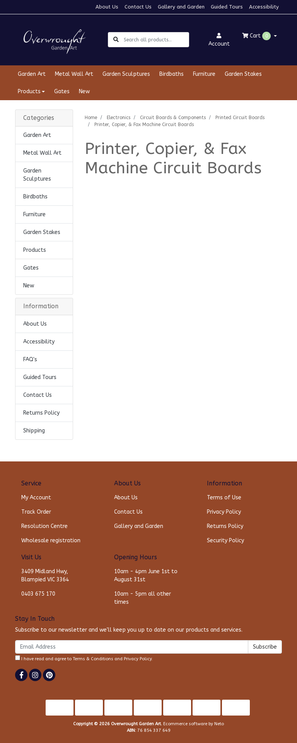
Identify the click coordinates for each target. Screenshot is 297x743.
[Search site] (116, 39)
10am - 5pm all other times (142, 598)
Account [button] (219, 40)
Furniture (204, 74)
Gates (62, 91)
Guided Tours (227, 7)
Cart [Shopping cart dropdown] (257, 36)
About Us (107, 7)
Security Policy (225, 540)
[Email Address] (131, 647)
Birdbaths (171, 74)
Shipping (34, 430)
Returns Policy (41, 413)
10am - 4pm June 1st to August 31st (146, 575)
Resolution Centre (44, 526)
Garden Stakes (243, 74)
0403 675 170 (38, 594)
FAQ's (30, 359)
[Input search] (156, 39)
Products (34, 250)
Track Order (36, 512)
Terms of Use (224, 497)
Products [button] (29, 91)
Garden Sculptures (126, 74)
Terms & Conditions (93, 658)
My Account (36, 497)
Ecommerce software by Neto (193, 723)
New (84, 91)
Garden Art (32, 74)
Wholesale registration (50, 540)
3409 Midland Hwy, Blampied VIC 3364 (45, 575)
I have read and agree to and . (84, 658)
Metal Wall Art (74, 74)
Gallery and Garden (181, 7)
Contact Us (138, 7)
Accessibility (264, 7)
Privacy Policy (224, 512)
